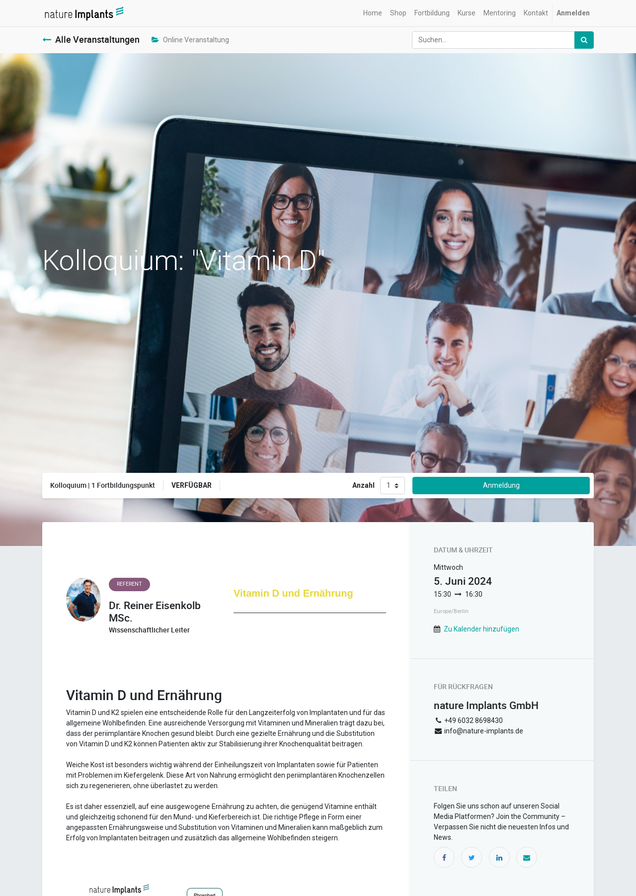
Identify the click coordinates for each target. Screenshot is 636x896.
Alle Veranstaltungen (91, 39)
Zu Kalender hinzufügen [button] (481, 629)
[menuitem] (372, 13)
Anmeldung (501, 485)
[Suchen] (584, 40)
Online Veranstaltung (190, 40)
